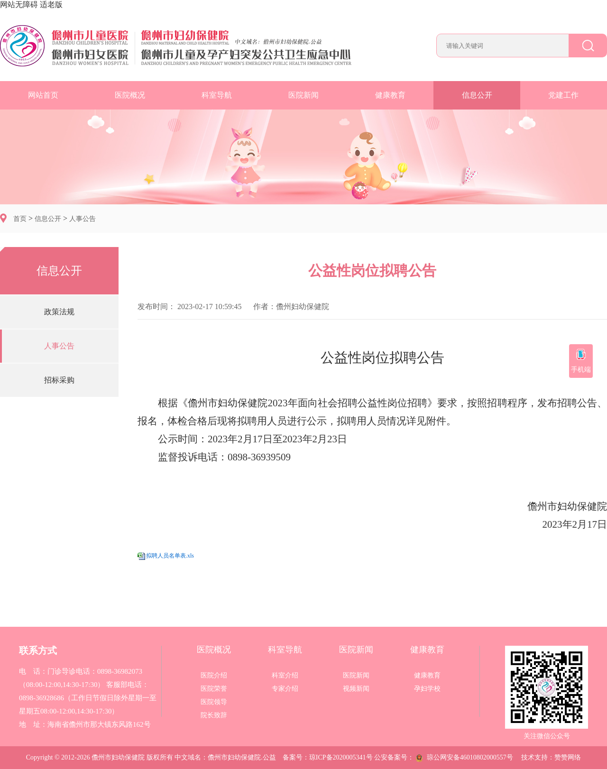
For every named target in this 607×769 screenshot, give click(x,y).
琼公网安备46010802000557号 (464, 757)
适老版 (51, 4)
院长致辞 (214, 715)
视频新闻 (356, 689)
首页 (20, 218)
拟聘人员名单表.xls (170, 555)
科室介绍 (285, 675)
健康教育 (390, 95)
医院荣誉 (214, 689)
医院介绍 (214, 675)
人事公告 (82, 218)
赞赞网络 (567, 757)
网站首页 (43, 95)
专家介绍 (285, 689)
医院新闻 (303, 95)
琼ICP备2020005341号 (341, 757)
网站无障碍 (19, 4)
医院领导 (214, 702)
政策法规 (59, 312)
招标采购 (59, 380)
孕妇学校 (427, 689)
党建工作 (563, 95)
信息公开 (477, 95)
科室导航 (217, 95)
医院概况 (130, 95)
